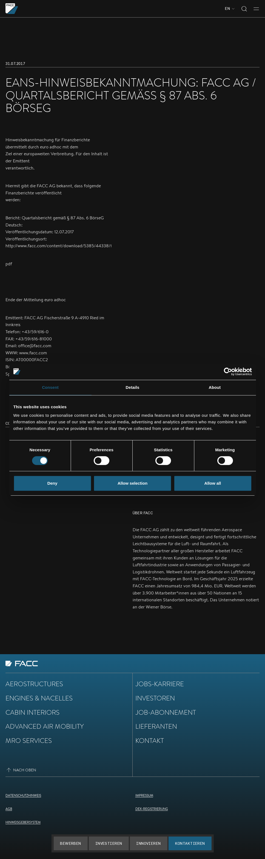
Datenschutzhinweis (23, 795)
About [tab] (215, 387)
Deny (52, 483)
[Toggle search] (244, 8)
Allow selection (132, 483)
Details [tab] (132, 387)
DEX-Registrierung (151, 809)
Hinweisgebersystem (23, 822)
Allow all (212, 483)
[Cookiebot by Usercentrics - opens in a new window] (228, 371)
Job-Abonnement (165, 712)
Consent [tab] (50, 387)
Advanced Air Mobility (44, 726)
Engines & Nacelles (39, 698)
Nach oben (20, 770)
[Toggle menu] (256, 8)
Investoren (155, 698)
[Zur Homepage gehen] (11, 8)
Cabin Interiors (32, 712)
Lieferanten (156, 726)
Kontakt (149, 740)
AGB (8, 809)
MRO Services (28, 740)
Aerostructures (34, 683)
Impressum (144, 795)
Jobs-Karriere (159, 683)
